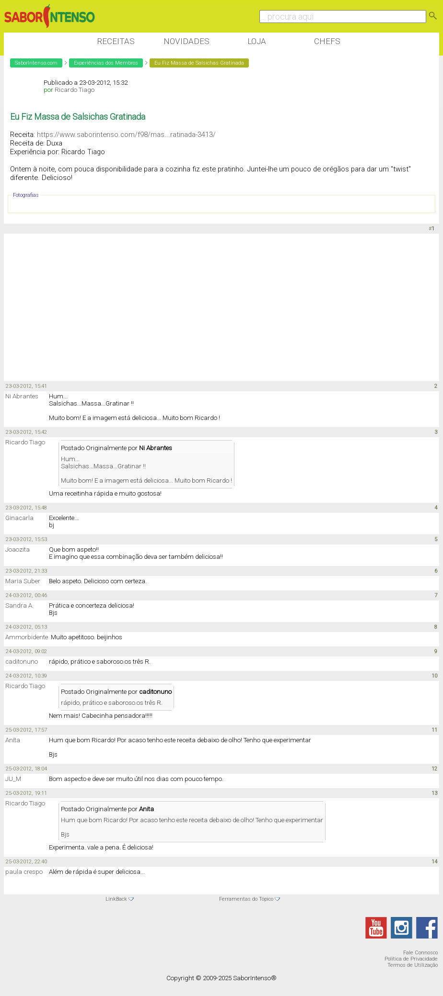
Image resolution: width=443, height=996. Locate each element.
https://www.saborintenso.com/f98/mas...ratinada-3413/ (126, 134)
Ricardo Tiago (74, 89)
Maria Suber (22, 581)
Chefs (327, 41)
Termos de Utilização (412, 965)
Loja (256, 41)
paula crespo (24, 871)
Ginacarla (19, 517)
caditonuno (21, 661)
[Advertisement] (178, 308)
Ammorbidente (26, 637)
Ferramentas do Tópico (246, 899)
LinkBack (116, 899)
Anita (12, 740)
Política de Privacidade (411, 959)
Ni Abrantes (21, 396)
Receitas (116, 41)
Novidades (186, 41)
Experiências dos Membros (106, 63)
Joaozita (17, 549)
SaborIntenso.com (36, 63)
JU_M (13, 778)
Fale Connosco (420, 953)
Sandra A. (19, 605)
